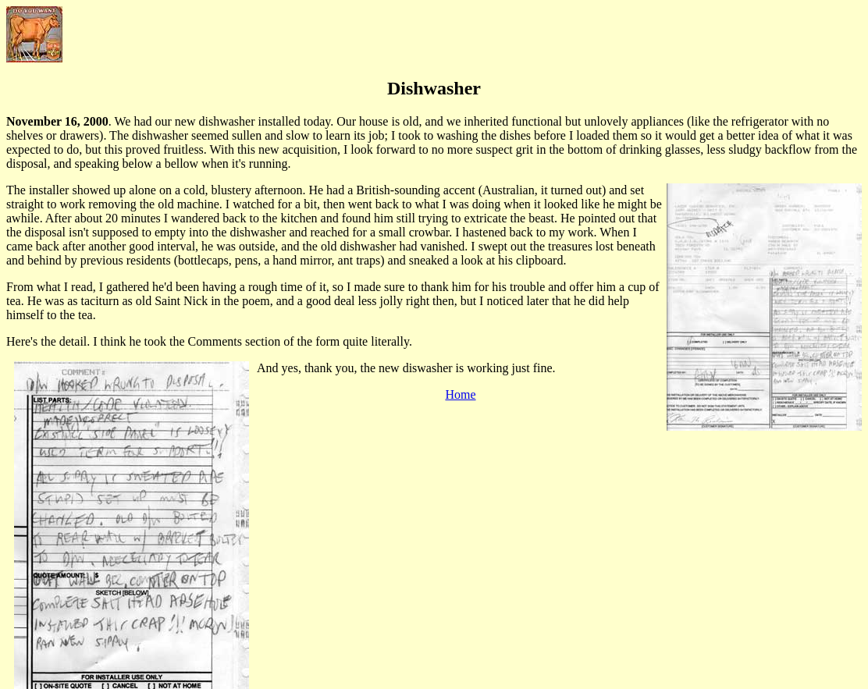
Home (460, 394)
